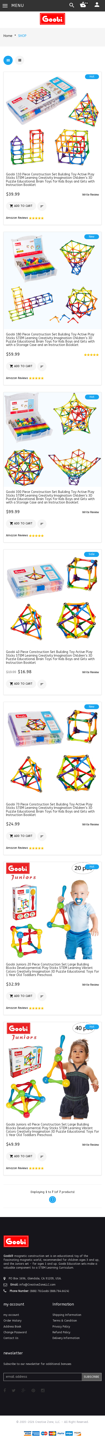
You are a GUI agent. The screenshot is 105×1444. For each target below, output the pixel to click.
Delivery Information (66, 1338)
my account (11, 1315)
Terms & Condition (64, 1320)
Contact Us (10, 1338)
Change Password (15, 1332)
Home (7, 36)
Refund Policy (61, 1332)
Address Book (12, 1326)
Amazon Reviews (25, 217)
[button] (90, 194)
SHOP (22, 36)
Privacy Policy (61, 1326)
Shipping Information (66, 1315)
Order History (12, 1320)
